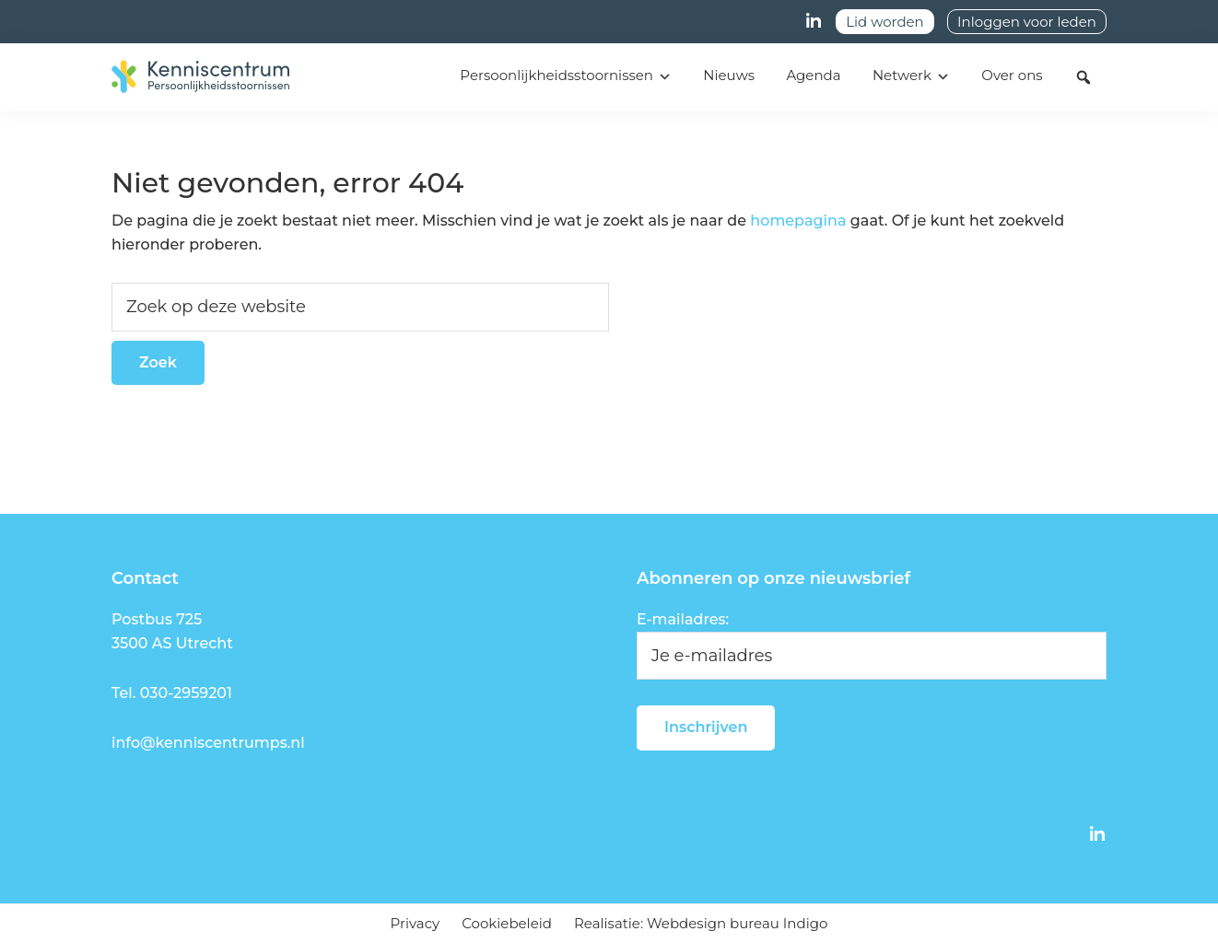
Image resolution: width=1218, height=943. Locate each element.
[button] (1083, 77)
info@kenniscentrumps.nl (208, 742)
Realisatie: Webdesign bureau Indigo (700, 923)
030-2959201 (186, 693)
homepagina (798, 220)
